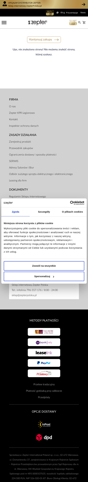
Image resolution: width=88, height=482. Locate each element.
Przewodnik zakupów (21, 148)
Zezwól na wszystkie (44, 265)
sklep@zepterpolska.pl (24, 295)
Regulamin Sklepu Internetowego (27, 196)
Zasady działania (22, 135)
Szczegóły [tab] (44, 211)
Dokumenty (18, 189)
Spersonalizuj (44, 276)
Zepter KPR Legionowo (22, 113)
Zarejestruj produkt (20, 141)
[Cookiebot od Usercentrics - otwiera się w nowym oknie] (70, 203)
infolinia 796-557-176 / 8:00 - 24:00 (37, 290)
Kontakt (13, 119)
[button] (83, 4)
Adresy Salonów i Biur (21, 167)
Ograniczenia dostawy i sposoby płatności (33, 154)
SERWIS (13, 161)
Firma (13, 99)
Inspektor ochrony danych (24, 126)
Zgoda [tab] (15, 211)
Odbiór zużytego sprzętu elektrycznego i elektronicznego (41, 174)
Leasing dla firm (18, 180)
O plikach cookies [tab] (72, 211)
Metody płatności (44, 320)
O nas (12, 106)
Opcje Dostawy (44, 411)
